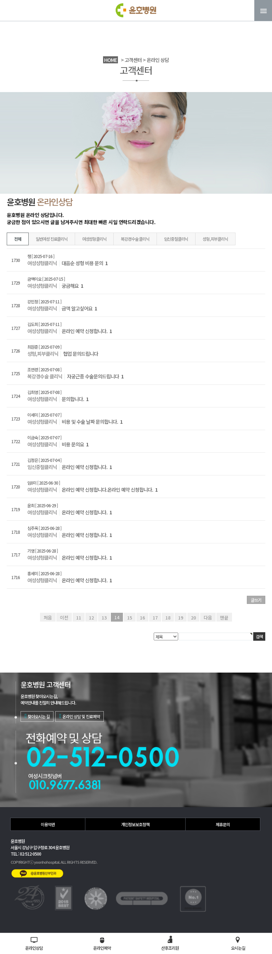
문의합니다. (75, 398)
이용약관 (48, 824)
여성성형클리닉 (94, 239)
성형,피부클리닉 (215, 239)
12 (91, 617)
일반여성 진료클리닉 (52, 239)
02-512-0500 (215, 913)
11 (78, 617)
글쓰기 (256, 600)
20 (193, 617)
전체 (17, 239)
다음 (207, 617)
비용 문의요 (75, 444)
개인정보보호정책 (135, 824)
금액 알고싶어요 (79, 308)
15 (129, 617)
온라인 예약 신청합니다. (87, 331)
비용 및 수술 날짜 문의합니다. (92, 421)
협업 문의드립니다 (80, 353)
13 (104, 617)
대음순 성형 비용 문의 (85, 263)
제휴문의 (223, 824)
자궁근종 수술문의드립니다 (95, 376)
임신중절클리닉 (176, 239)
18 (167, 617)
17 (155, 617)
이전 (64, 617)
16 (142, 617)
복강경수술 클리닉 (135, 239)
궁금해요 (72, 285)
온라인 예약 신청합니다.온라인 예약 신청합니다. (110, 489)
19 (180, 617)
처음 (49, 617)
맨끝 (223, 617)
